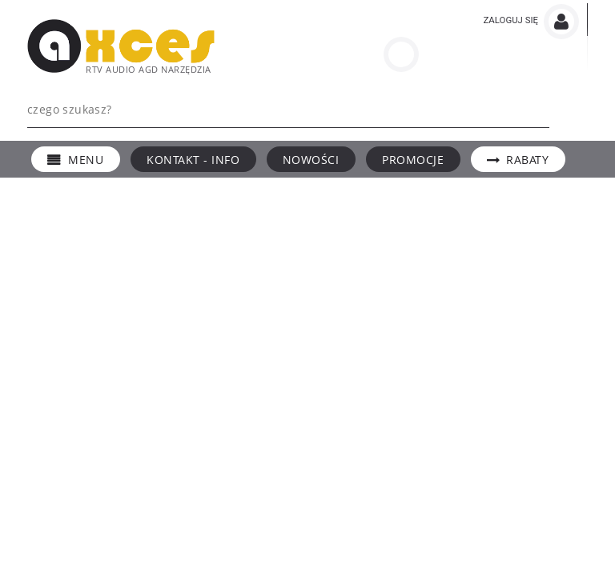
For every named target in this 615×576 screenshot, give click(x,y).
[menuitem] (75, 159)
